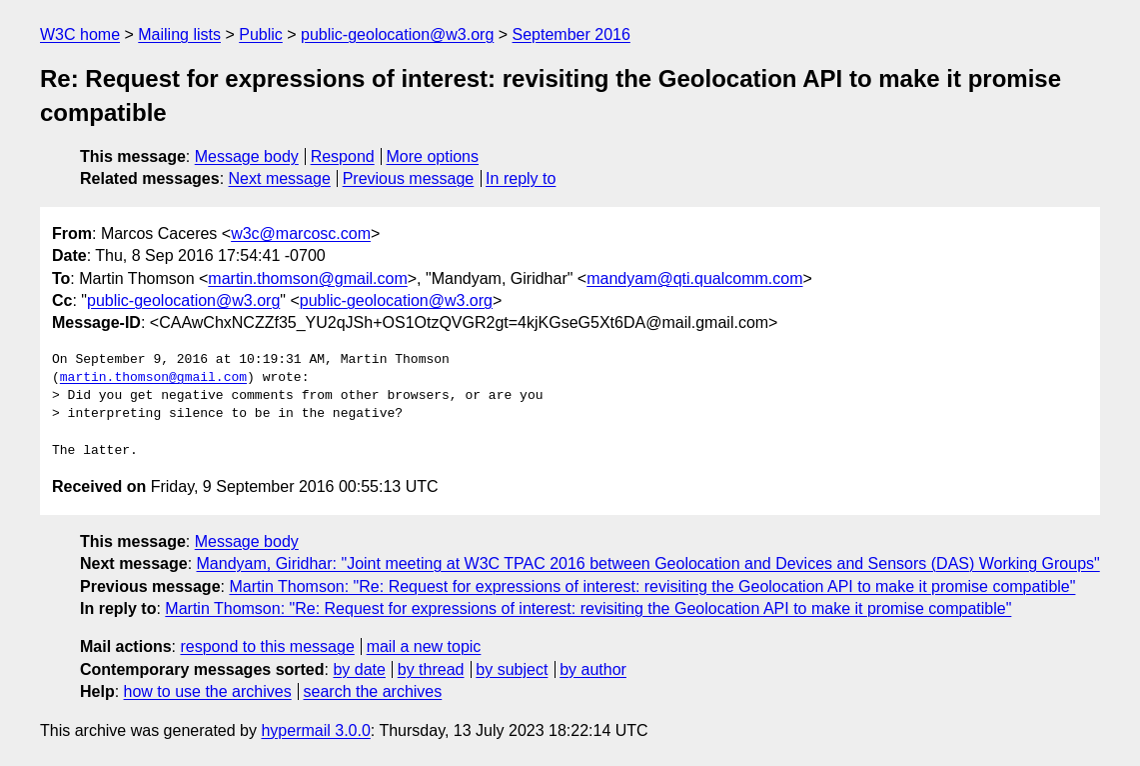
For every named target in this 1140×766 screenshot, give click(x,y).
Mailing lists (179, 34)
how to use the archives (208, 691)
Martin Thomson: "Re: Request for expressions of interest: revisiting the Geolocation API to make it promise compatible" (652, 586)
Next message (280, 178)
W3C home (80, 34)
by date (359, 669)
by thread (431, 669)
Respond (343, 156)
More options (433, 156)
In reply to (521, 178)
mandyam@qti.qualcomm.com (694, 278)
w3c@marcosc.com (301, 233)
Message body (247, 156)
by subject (512, 669)
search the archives (373, 691)
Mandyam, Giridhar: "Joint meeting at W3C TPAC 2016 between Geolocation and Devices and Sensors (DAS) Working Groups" (648, 563)
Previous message (409, 178)
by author (593, 669)
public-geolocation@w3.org (397, 34)
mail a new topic (424, 646)
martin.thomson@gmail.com (307, 278)
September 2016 (571, 34)
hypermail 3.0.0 (315, 730)
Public (261, 34)
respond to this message (267, 646)
